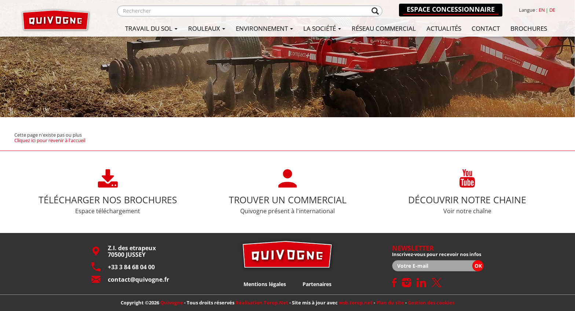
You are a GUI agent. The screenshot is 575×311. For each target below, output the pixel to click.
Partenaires (317, 284)
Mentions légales (264, 284)
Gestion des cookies (431, 302)
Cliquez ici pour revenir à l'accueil (49, 140)
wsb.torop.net (356, 302)
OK (478, 266)
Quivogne (171, 302)
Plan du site (390, 302)
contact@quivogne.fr (130, 279)
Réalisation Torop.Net (261, 302)
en (542, 10)
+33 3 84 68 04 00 (123, 266)
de (552, 10)
